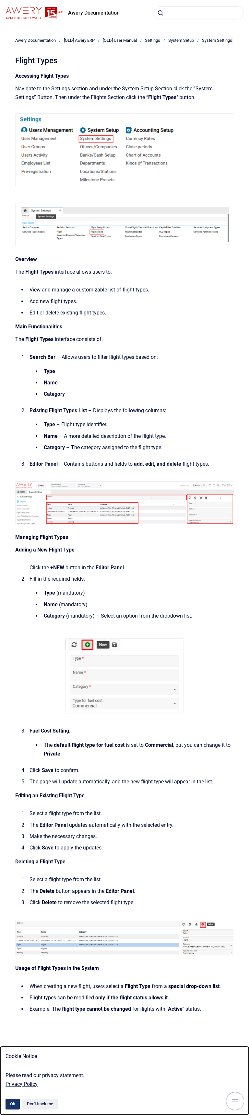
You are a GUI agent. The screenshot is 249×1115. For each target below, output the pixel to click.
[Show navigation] (235, 1101)
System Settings (217, 40)
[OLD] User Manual (120, 40)
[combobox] (198, 13)
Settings (152, 40)
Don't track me (40, 1103)
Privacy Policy (22, 1084)
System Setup (181, 40)
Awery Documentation (94, 13)
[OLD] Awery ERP (79, 40)
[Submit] (160, 13)
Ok (12, 1103)
